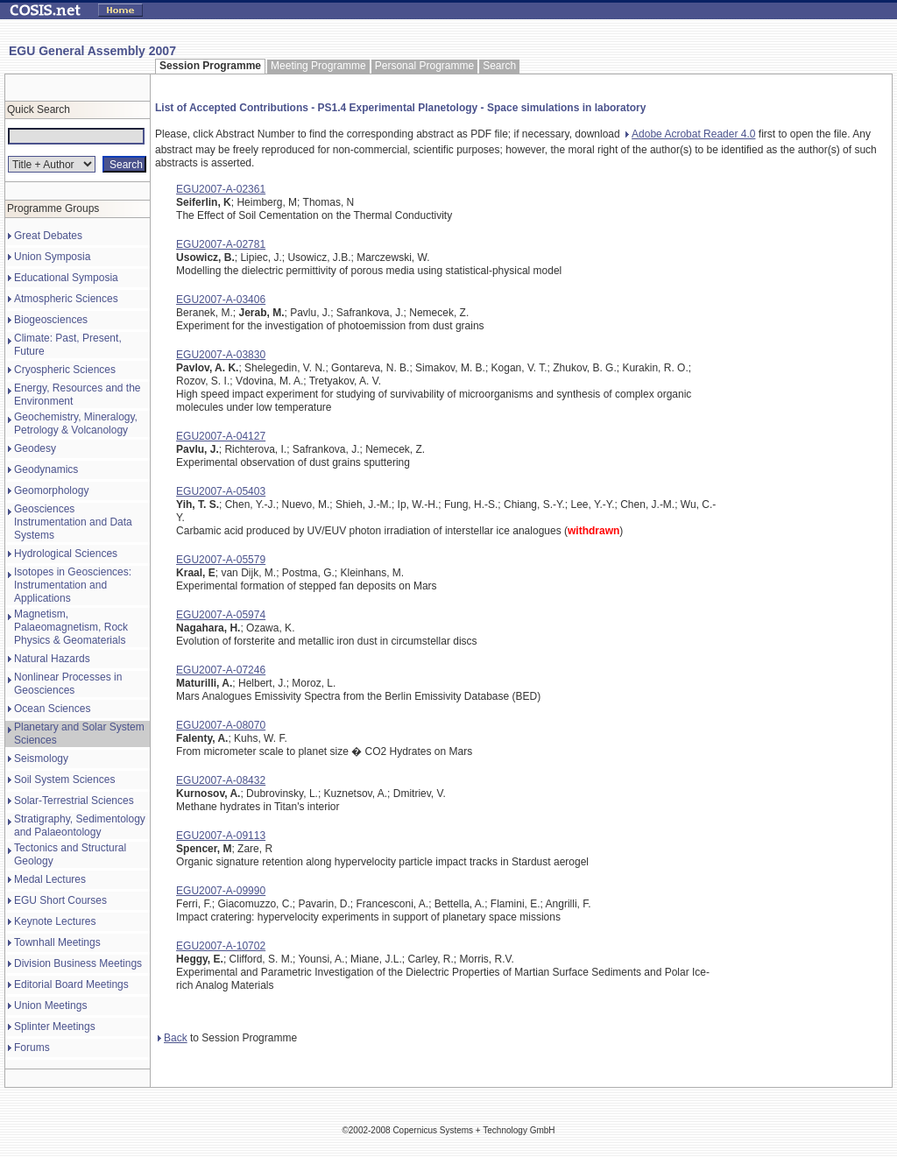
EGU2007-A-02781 (220, 244)
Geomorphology (51, 490)
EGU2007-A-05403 (220, 491)
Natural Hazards (52, 659)
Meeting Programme (318, 66)
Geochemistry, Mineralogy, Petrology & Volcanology (76, 423)
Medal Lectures (50, 879)
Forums (32, 1047)
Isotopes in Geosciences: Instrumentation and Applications (72, 585)
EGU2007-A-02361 (220, 189)
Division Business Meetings (78, 963)
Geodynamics (46, 469)
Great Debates (48, 235)
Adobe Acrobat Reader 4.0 (690, 134)
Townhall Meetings (57, 942)
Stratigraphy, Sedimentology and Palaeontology (79, 825)
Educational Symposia (66, 278)
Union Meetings (50, 1005)
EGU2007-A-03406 (220, 299)
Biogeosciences (51, 320)
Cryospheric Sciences (65, 369)
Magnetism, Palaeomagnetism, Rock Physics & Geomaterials (71, 627)
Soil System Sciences (64, 779)
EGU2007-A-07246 (220, 670)
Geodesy (35, 448)
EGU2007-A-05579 (220, 560)
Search (499, 66)
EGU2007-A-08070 (220, 725)
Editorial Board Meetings (71, 984)
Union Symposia (52, 256)
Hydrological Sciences (65, 553)
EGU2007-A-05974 (220, 615)
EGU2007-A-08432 (220, 780)
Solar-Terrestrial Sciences (74, 800)
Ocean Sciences (52, 708)
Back (172, 1038)
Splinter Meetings (54, 1026)
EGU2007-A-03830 (220, 355)
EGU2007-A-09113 (220, 835)
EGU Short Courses (60, 900)
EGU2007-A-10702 (220, 946)
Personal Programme (424, 66)
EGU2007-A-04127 (220, 436)
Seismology (41, 758)
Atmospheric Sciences (66, 299)
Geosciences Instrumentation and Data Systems (73, 522)
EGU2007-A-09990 (220, 891)
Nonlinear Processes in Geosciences (68, 683)
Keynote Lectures (54, 921)
